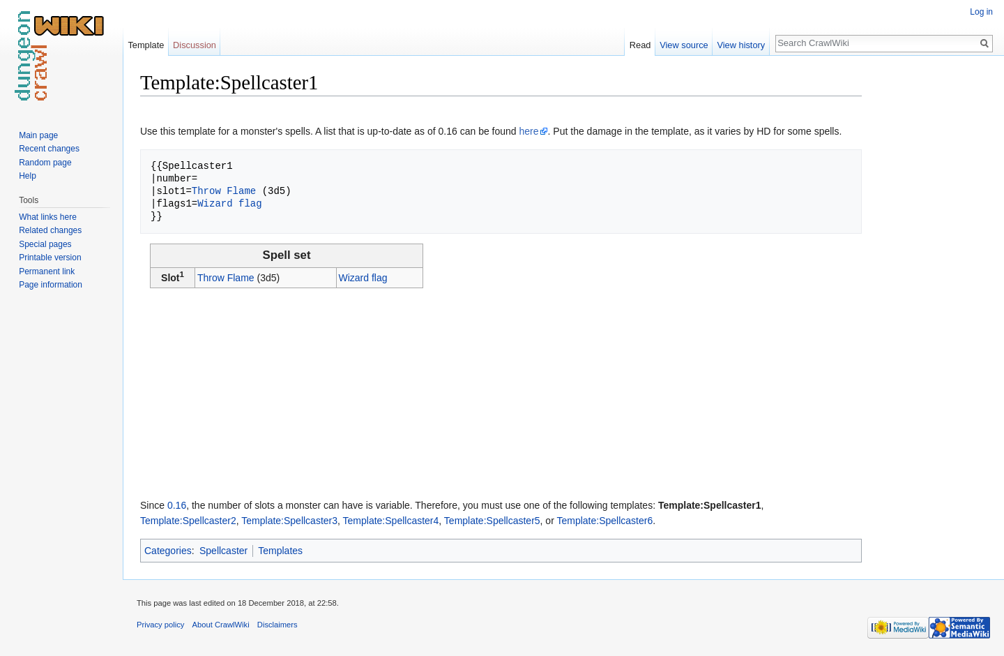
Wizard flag (229, 203)
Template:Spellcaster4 (391, 520)
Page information (50, 285)
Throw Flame (224, 190)
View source (684, 45)
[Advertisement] (931, 279)
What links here (48, 217)
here (529, 131)
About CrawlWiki (221, 624)
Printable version (50, 257)
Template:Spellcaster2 (188, 520)
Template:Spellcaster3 (289, 520)
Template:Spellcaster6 (604, 520)
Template (146, 45)
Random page (45, 162)
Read (640, 45)
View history (741, 45)
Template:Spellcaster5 (492, 520)
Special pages (45, 244)
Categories (168, 550)
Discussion (194, 45)
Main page (38, 135)
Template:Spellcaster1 (709, 505)
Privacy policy (160, 624)
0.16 (176, 505)
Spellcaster (223, 550)
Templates (280, 550)
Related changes (50, 230)
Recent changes (49, 149)
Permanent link (47, 271)
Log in (981, 12)
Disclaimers (277, 624)
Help (27, 176)
